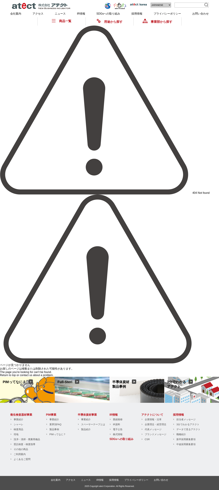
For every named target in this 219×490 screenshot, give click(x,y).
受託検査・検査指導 (24, 444)
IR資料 (116, 424)
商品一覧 (61, 21)
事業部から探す (157, 21)
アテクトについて (152, 414)
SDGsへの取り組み (108, 13)
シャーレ (18, 424)
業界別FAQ (55, 424)
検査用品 (18, 429)
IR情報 (81, 13)
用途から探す (110, 21)
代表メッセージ (153, 429)
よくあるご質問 (22, 459)
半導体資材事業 (87, 414)
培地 (16, 434)
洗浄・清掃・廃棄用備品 (27, 439)
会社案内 (15, 13)
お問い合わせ (200, 13)
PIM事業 (51, 414)
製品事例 (54, 429)
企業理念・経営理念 (155, 424)
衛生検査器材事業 (21, 414)
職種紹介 (181, 434)
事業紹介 (18, 419)
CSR (147, 439)
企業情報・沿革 (153, 419)
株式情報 (118, 434)
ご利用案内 (20, 454)
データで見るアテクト (188, 429)
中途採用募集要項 (186, 444)
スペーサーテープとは (93, 424)
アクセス (38, 13)
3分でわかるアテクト (187, 424)
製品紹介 (86, 429)
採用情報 (136, 13)
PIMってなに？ (57, 434)
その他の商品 (21, 449)
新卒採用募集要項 (186, 439)
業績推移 (118, 419)
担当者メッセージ (186, 419)
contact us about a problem (36, 375)
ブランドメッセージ (155, 434)
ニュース (60, 13)
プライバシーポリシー (167, 13)
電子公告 (118, 429)
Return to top (8, 375)
